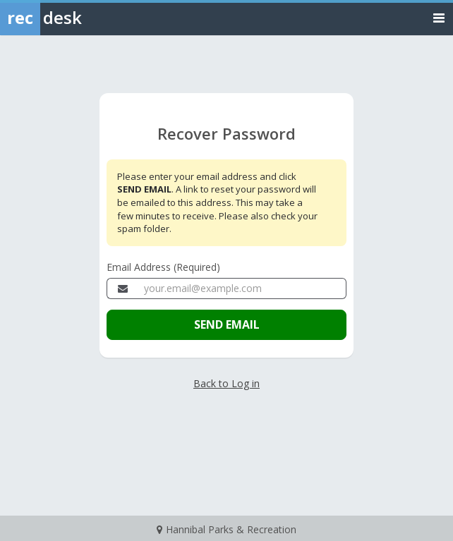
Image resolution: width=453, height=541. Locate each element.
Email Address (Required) (163, 267)
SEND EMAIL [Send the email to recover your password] (227, 324)
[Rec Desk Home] (77, 17)
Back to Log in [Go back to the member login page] (226, 383)
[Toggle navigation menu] (439, 17)
